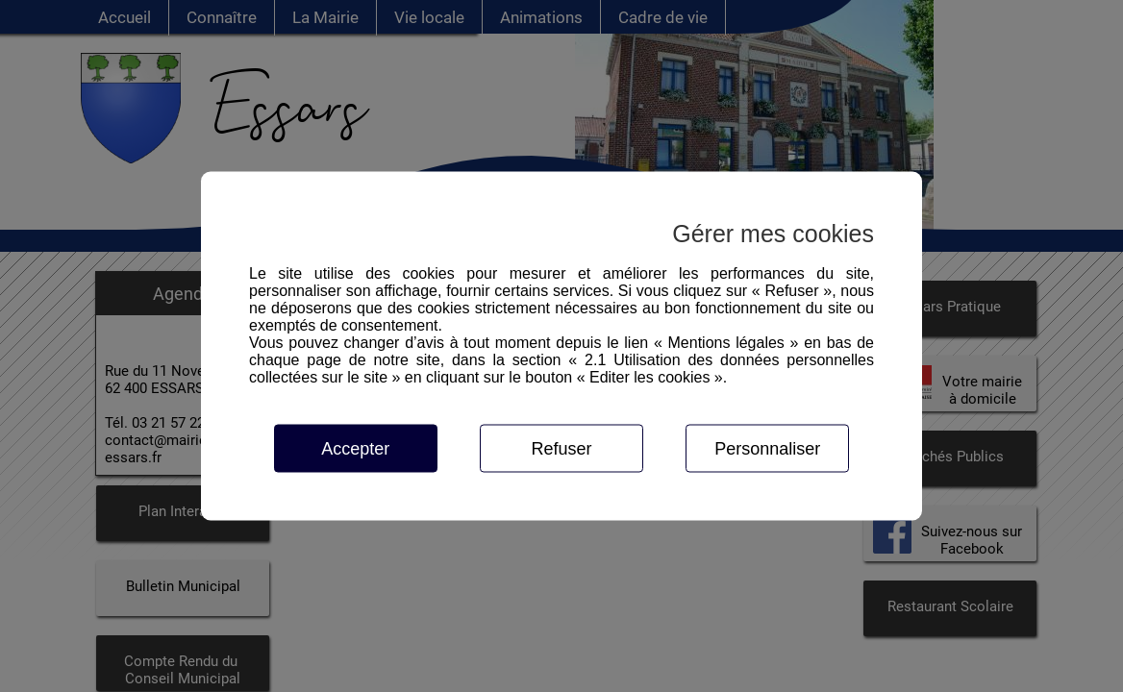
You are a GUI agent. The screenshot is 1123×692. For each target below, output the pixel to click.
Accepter (355, 448)
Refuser (561, 448)
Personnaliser (767, 448)
